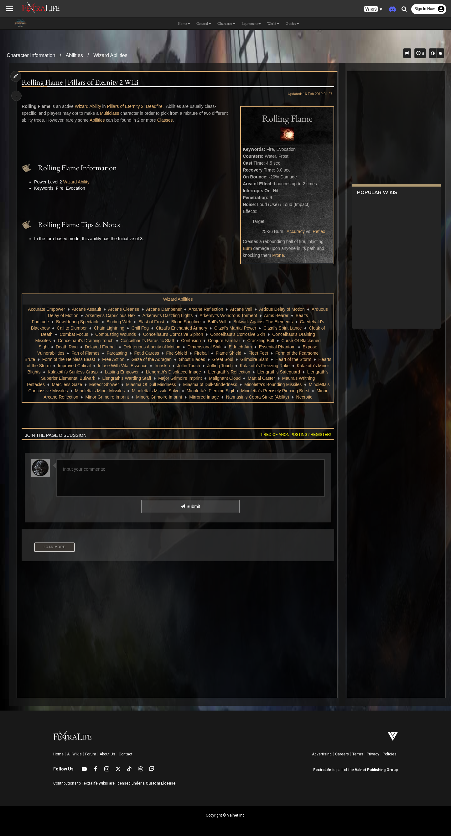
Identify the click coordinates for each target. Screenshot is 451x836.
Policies (390, 754)
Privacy (373, 754)
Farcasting (116, 353)
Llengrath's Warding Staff (178, 378)
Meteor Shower (163, 384)
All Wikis (74, 754)
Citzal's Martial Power (235, 328)
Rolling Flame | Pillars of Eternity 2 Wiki (81, 82)
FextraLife (322, 770)
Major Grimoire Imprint (231, 378)
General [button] (203, 23)
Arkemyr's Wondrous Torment (228, 315)
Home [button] (184, 23)
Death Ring (66, 346)
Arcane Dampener (164, 309)
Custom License (161, 783)
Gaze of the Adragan (168, 359)
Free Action (129, 359)
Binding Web (118, 321)
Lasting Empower (172, 371)
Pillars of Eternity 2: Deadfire (135, 106)
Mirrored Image (256, 396)
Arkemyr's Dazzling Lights (167, 315)
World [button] (273, 23)
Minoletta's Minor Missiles (164, 390)
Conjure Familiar (224, 340)
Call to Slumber (72, 328)
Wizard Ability (89, 106)
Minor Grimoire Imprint (159, 396)
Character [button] (226, 23)
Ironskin (204, 365)
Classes (166, 120)
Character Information (31, 55)
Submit (190, 506)
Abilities (74, 55)
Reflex (317, 231)
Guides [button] (292, 23)
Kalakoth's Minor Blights (67, 371)
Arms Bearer (276, 315)
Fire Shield (176, 353)
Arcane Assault (86, 309)
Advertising (322, 754)
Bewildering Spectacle (77, 321)
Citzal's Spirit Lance (282, 328)
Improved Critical (116, 365)
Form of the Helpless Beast (85, 359)
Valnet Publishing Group (376, 770)
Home (58, 754)
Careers (342, 754)
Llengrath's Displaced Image (223, 371)
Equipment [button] (251, 23)
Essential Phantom (277, 346)
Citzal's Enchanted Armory (181, 328)
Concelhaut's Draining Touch (85, 340)
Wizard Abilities (110, 55)
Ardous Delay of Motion (282, 309)
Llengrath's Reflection (279, 371)
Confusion (191, 340)
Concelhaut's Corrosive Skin (237, 334)
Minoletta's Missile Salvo (220, 390)
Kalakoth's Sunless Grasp (123, 371)
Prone (277, 255)
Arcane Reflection (205, 309)
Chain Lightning (109, 328)
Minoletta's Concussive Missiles (101, 390)
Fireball (201, 353)
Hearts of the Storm (73, 365)
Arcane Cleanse (123, 309)
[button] (373, 9)
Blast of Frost (151, 321)
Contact (125, 754)
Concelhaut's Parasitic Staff (147, 340)
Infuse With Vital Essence (164, 365)
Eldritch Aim (240, 346)
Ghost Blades (208, 359)
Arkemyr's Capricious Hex (110, 315)
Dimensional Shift (204, 346)
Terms (357, 754)
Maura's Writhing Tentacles (77, 384)
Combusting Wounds (115, 334)
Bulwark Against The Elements (263, 321)
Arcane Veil (241, 309)
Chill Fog (139, 328)
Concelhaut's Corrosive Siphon (173, 334)
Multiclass (110, 113)
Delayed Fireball (100, 346)
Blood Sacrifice (185, 321)
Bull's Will (216, 321)
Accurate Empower (46, 309)
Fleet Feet (258, 353)
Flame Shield (228, 353)
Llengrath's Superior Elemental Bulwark (108, 378)
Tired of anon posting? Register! (294, 434)
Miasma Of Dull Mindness (210, 384)
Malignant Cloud (276, 378)
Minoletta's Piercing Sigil (275, 390)
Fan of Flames (85, 353)
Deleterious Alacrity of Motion (151, 346)
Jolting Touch (261, 365)
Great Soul (239, 359)
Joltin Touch (230, 365)
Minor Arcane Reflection (107, 396)
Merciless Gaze (126, 384)
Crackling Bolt (260, 340)
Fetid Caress (146, 353)
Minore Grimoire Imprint (211, 396)
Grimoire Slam (270, 359)
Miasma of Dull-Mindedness (269, 384)
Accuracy (294, 231)
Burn (246, 248)
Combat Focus (74, 334)
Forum (90, 754)
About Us (107, 754)
